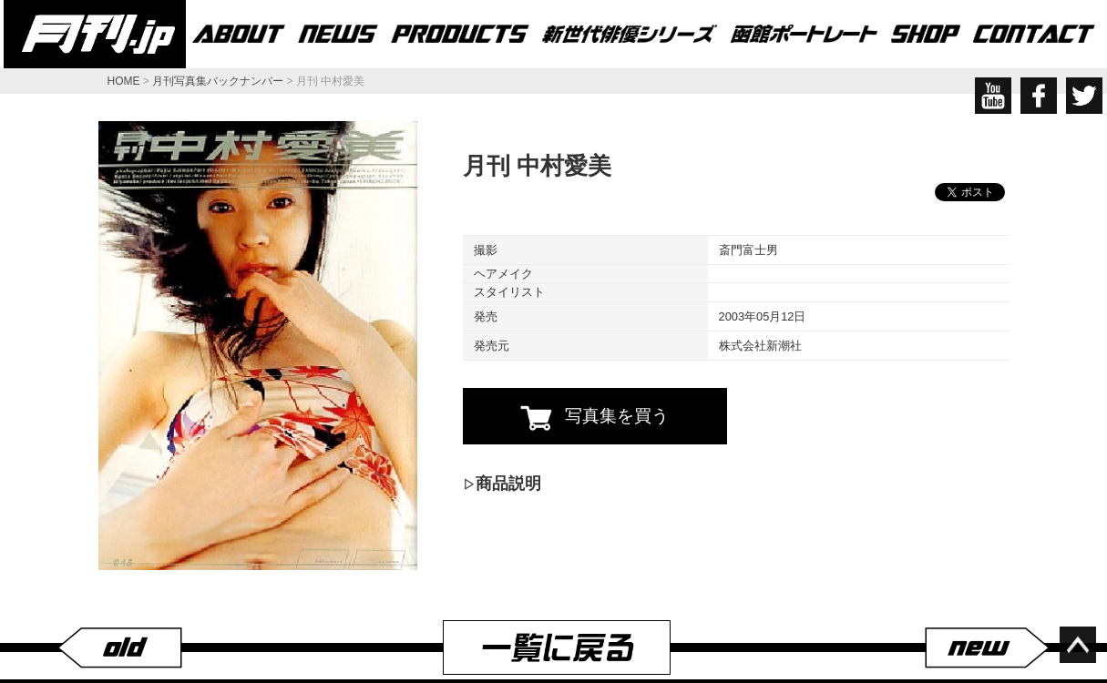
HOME (124, 81)
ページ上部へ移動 (1078, 645)
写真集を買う (594, 417)
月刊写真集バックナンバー (217, 81)
